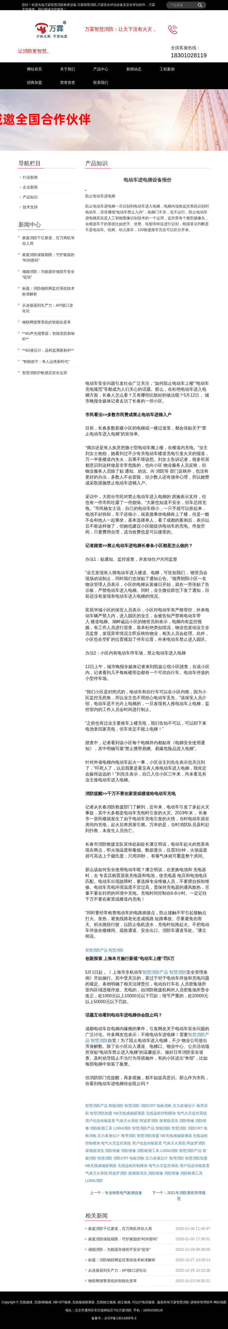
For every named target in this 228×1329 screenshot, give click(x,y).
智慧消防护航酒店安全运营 (44, 373)
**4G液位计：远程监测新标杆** (48, 350)
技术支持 (30, 207)
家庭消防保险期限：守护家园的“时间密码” (123, 1239)
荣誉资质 (67, 82)
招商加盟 (34, 82)
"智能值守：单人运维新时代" (46, 361)
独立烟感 (124, 1302)
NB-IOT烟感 (62, 1302)
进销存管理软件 (201, 1302)
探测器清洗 (168, 1121)
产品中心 (100, 69)
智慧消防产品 (96, 950)
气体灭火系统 (127, 1121)
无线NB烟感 (43, 1302)
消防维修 (186, 1121)
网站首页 (34, 69)
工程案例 (167, 69)
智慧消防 (116, 950)
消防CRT (148, 1106)
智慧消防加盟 (101, 1113)
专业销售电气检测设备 (123, 1193)
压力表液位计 (184, 1106)
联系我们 (100, 82)
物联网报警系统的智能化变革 (112, 1281)
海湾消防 (128, 1136)
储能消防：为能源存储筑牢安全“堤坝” (119, 1249)
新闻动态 (133, 69)
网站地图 (220, 1302)
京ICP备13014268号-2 (120, 1318)
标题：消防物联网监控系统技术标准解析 (122, 1260)
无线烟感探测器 (83, 1302)
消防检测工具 (101, 1128)
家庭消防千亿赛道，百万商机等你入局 (120, 1228)
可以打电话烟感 (143, 1302)
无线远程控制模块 (161, 1113)
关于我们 (67, 69)
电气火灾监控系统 (192, 1113)
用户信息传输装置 (100, 1121)
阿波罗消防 (149, 1121)
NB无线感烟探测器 (129, 1113)
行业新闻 (30, 177)
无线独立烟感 (106, 1302)
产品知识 (30, 197)
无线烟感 (26, 1302)
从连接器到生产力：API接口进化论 (117, 1270)
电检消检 (164, 1106)
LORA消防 (122, 1128)
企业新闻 (30, 187)
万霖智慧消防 (179, 1302)
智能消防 (116, 1106)
